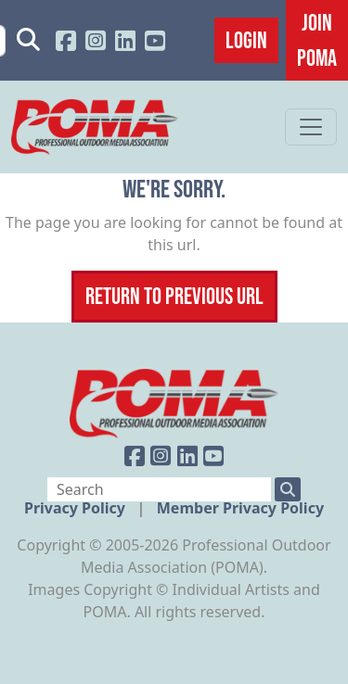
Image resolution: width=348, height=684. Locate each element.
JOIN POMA (317, 39)
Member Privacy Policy (240, 508)
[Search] (159, 489)
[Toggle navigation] (311, 127)
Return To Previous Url (174, 296)
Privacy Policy (76, 508)
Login (246, 40)
